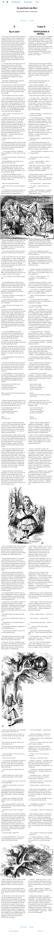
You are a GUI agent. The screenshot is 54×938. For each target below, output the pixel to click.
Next (31, 20)
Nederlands (16, 2)
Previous (24, 20)
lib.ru (42, 931)
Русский (28, 2)
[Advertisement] (27, 14)
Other (37, 2)
